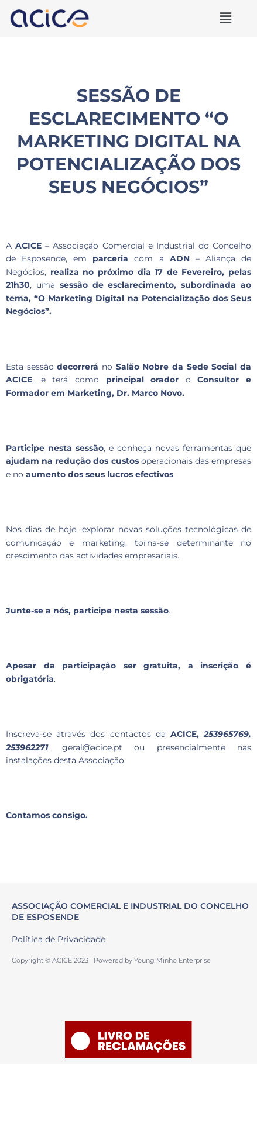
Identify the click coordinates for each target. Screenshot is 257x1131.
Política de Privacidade (58, 939)
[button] (225, 18)
